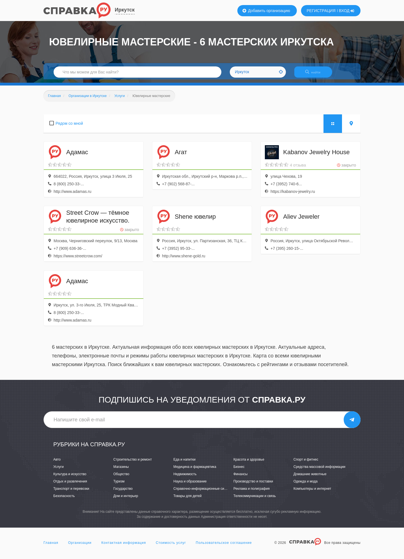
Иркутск (125, 10)
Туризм (119, 485)
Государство (123, 492)
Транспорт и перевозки (71, 492)
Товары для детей (187, 500)
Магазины (121, 470)
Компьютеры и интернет (312, 492)
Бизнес (238, 470)
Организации (80, 546)
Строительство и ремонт (132, 463)
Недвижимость (185, 477)
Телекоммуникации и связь (254, 500)
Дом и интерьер (125, 500)
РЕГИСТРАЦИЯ (321, 10)
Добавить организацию (266, 10)
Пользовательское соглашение (224, 546)
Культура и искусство (69, 477)
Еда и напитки (184, 463)
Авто (57, 463)
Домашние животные (310, 477)
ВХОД (346, 10)
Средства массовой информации (319, 470)
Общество (121, 477)
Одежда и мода (305, 485)
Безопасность (64, 500)
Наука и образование (189, 485)
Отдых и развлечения (70, 485)
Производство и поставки (253, 485)
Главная (50, 546)
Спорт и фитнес (305, 463)
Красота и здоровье (248, 463)
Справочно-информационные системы (203, 492)
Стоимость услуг (171, 546)
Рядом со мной (69, 126)
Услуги (58, 470)
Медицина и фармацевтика (194, 470)
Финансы (240, 477)
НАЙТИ (316, 74)
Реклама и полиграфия (251, 492)
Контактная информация (123, 546)
